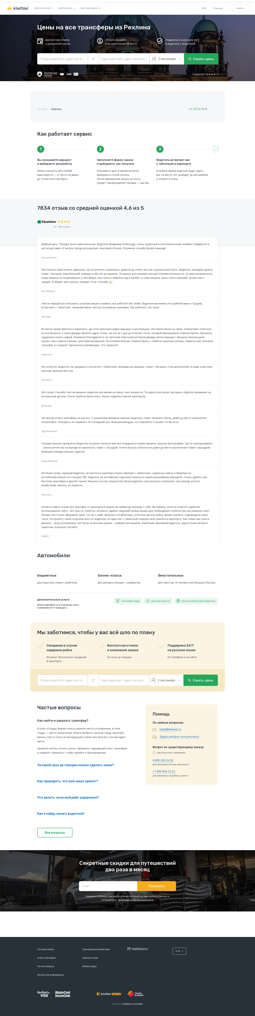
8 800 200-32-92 (163, 760)
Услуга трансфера (46, 957)
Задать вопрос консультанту (179, 737)
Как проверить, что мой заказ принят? (67, 781)
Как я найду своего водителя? (60, 814)
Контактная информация (50, 974)
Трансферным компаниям (96, 949)
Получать (157, 886)
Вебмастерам (89, 966)
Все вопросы (55, 833)
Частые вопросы (45, 966)
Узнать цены (201, 59)
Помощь (218, 8)
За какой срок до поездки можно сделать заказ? (75, 765)
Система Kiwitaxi (45, 949)
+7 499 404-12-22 (164, 771)
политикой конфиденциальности (135, 899)
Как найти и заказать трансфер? (62, 721)
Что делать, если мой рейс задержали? (68, 797)
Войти (240, 8)
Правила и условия (133, 1003)
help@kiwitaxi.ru (170, 729)
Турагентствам (90, 957)
